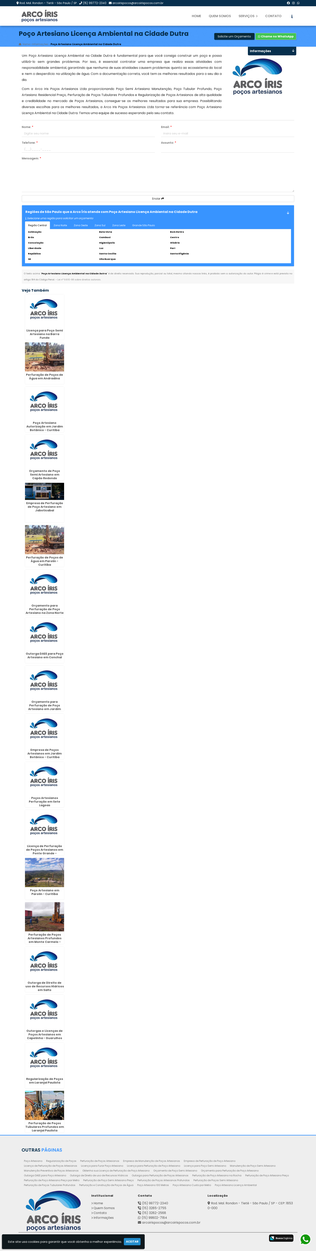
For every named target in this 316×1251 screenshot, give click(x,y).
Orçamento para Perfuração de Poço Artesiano (230, 1170)
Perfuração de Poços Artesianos (99, 1161)
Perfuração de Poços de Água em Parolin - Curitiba (44, 561)
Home (196, 16)
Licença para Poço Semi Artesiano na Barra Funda (44, 334)
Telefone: (30, 143)
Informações (104, 1217)
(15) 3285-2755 (154, 1208)
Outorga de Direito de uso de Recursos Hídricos (99, 1175)
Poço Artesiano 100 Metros (153, 1185)
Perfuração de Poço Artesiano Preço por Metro (51, 1180)
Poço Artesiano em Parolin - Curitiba (44, 892)
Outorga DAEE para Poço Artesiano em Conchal (44, 655)
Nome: (27, 127)
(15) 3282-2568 (154, 1213)
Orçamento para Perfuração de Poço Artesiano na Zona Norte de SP (45, 611)
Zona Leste (118, 225)
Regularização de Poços (61, 1161)
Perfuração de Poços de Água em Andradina (44, 376)
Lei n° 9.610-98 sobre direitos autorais (79, 279)
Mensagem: (31, 158)
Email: (166, 127)
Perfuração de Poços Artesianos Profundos (163, 1180)
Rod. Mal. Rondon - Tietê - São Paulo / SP (48, 3)
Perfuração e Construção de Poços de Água (106, 1185)
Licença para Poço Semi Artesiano (205, 1165)
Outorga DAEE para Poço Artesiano (45, 1175)
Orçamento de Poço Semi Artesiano (175, 1170)
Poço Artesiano (33, 1161)
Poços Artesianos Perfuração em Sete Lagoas (44, 801)
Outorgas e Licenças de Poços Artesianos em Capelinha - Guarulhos (44, 1034)
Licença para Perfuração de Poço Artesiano (153, 1165)
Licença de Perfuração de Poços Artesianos (50, 1165)
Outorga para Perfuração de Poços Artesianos (160, 1175)
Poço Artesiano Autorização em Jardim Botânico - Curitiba (44, 426)
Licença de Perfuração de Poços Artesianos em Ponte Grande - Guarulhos (44, 851)
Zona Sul (100, 225)
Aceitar (132, 1242)
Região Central (37, 225)
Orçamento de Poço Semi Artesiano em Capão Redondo (44, 474)
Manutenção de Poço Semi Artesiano (252, 1165)
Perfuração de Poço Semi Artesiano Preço (108, 1180)
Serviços (248, 16)
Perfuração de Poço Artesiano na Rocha (216, 1175)
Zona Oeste (81, 225)
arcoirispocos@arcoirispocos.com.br (137, 3)
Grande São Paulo (143, 225)
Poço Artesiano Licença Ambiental (236, 1185)
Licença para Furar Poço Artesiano (102, 1165)
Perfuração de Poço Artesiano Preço (267, 1175)
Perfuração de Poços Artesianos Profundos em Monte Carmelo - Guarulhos (44, 940)
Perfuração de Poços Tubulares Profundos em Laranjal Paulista (44, 1126)
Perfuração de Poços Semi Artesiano (215, 1180)
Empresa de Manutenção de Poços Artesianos (151, 1161)
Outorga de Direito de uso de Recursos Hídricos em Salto (44, 986)
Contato (273, 16)
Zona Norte (60, 225)
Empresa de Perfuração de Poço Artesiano (209, 1161)
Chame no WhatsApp (276, 36)
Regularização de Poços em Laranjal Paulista (44, 1081)
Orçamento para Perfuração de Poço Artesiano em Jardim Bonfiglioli (44, 707)
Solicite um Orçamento (234, 36)
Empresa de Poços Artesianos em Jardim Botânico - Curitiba (44, 753)
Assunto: (168, 143)
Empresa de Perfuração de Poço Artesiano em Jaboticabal (44, 506)
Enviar (158, 199)
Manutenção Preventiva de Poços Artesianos (51, 1170)
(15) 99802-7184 (154, 1217)
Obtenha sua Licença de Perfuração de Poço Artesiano (116, 1170)
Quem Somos (220, 16)
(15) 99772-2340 (94, 3)
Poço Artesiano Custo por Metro (192, 1185)
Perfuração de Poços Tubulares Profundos (49, 1185)
